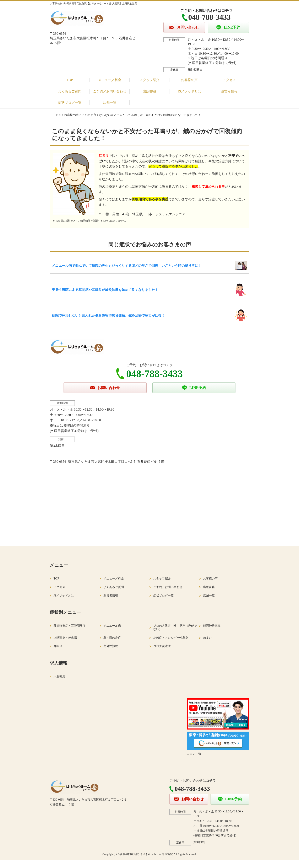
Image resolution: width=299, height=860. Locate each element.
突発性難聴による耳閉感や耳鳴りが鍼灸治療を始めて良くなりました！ (105, 290)
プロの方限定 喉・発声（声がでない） (175, 627)
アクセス (229, 80)
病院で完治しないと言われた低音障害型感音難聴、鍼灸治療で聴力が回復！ (108, 315)
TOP (70, 80)
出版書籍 (149, 91)
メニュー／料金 (109, 80)
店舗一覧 (109, 102)
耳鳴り (58, 646)
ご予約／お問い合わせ (109, 91)
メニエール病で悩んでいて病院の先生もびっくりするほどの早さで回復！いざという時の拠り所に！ (126, 265)
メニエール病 (112, 625)
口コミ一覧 (194, 753)
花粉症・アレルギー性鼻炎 (170, 637)
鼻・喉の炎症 (112, 637)
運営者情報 (229, 91)
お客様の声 (189, 80)
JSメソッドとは (189, 91)
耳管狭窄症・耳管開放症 (70, 625)
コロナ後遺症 (162, 646)
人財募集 (59, 676)
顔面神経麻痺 (212, 625)
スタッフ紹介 (149, 80)
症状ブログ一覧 (69, 102)
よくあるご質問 (69, 91)
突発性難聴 (110, 646)
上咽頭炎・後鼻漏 (65, 637)
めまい (207, 637)
